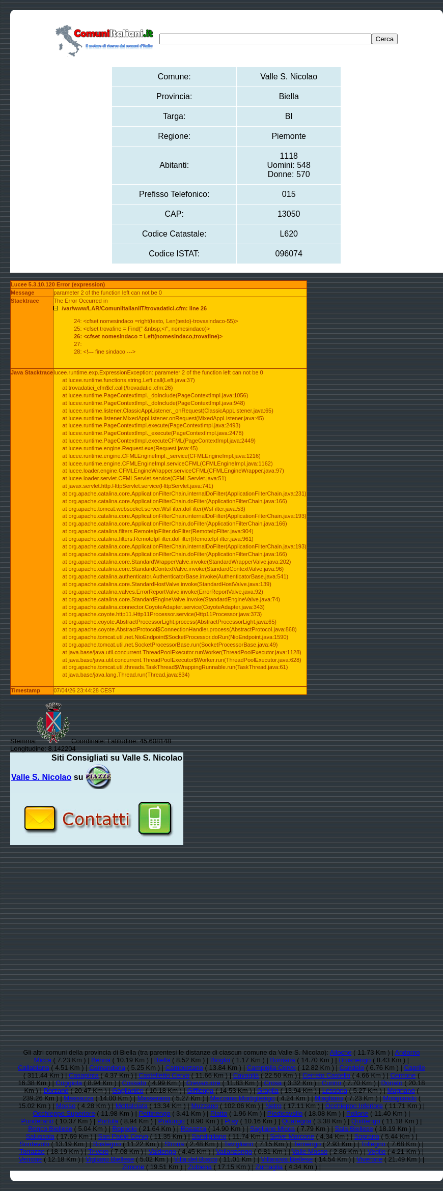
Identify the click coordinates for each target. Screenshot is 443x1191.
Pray (231, 1121)
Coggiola (69, 1083)
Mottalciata (132, 1106)
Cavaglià (246, 1075)
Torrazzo (32, 1151)
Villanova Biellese (287, 1159)
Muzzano (204, 1106)
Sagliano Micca (272, 1128)
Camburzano (184, 1067)
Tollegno (373, 1144)
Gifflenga (200, 1090)
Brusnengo (355, 1060)
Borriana (282, 1060)
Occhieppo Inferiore (354, 1106)
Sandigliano (209, 1136)
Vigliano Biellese (110, 1159)
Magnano (400, 1090)
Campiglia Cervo (271, 1067)
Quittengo (365, 1121)
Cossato (134, 1083)
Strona (174, 1144)
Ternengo (307, 1144)
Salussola (39, 1136)
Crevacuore (203, 1083)
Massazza (79, 1098)
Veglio (376, 1151)
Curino (331, 1083)
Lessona (334, 1090)
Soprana (366, 1136)
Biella (162, 1060)
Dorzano (55, 1090)
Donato (392, 1083)
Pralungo (171, 1121)
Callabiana (33, 1067)
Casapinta (84, 1075)
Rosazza (194, 1128)
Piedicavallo (284, 1113)
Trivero (98, 1151)
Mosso (65, 1106)
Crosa (273, 1083)
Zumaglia (269, 1167)
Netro (273, 1106)
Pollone (357, 1113)
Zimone (133, 1167)
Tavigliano (239, 1144)
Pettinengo (154, 1113)
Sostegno (107, 1144)
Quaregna (297, 1121)
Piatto (218, 1113)
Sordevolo (34, 1144)
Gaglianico (127, 1090)
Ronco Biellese (50, 1128)
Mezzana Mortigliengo (242, 1098)
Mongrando (400, 1098)
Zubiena (200, 1167)
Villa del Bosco (195, 1159)
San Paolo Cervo (123, 1136)
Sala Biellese (354, 1128)
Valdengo (162, 1151)
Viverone (369, 1159)
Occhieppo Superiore (64, 1113)
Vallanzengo (234, 1151)
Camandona (107, 1067)
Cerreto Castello (326, 1075)
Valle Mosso (309, 1151)
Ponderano (37, 1121)
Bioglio (220, 1060)
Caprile (414, 1067)
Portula (107, 1121)
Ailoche (341, 1052)
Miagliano (329, 1098)
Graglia (268, 1090)
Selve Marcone (292, 1136)
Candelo (352, 1067)
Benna (100, 1060)
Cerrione (403, 1075)
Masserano (153, 1098)
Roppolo (124, 1128)
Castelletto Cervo (164, 1075)
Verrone (30, 1159)
